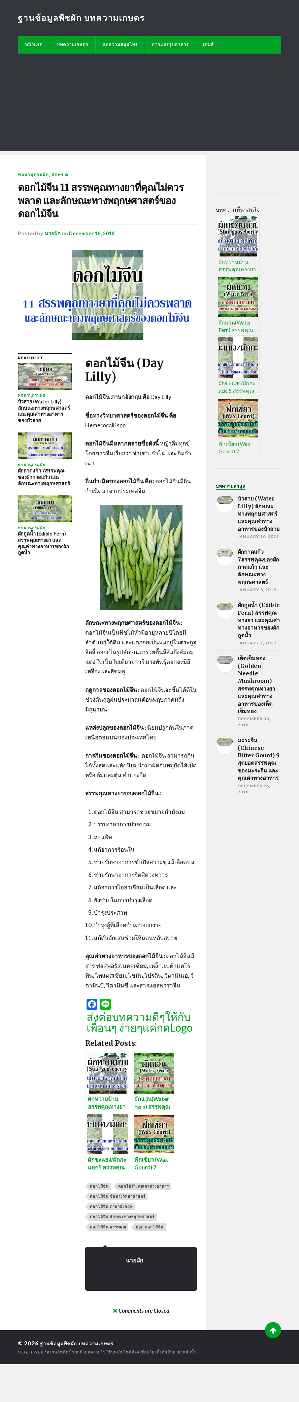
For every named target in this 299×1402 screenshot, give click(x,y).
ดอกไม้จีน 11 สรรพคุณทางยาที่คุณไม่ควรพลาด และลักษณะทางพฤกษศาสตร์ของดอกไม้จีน (103, 220)
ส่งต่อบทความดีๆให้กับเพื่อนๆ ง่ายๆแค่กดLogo (140, 1060)
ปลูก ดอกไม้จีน (150, 1264)
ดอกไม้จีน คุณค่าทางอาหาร (143, 1224)
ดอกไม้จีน (99, 1224)
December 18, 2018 (93, 271)
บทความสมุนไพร (120, 44)
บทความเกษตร (72, 44)
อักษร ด (62, 174)
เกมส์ (208, 44)
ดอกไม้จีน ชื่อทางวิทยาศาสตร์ (117, 1234)
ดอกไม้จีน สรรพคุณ (108, 1264)
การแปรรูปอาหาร (170, 44)
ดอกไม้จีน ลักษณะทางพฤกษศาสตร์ (122, 1254)
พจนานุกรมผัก (34, 174)
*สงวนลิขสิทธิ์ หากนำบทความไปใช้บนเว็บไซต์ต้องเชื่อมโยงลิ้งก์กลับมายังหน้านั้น (124, 1389)
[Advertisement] (149, 104)
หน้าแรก (34, 44)
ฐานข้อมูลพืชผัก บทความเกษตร (84, 17)
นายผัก (52, 271)
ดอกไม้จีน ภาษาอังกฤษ (111, 1244)
